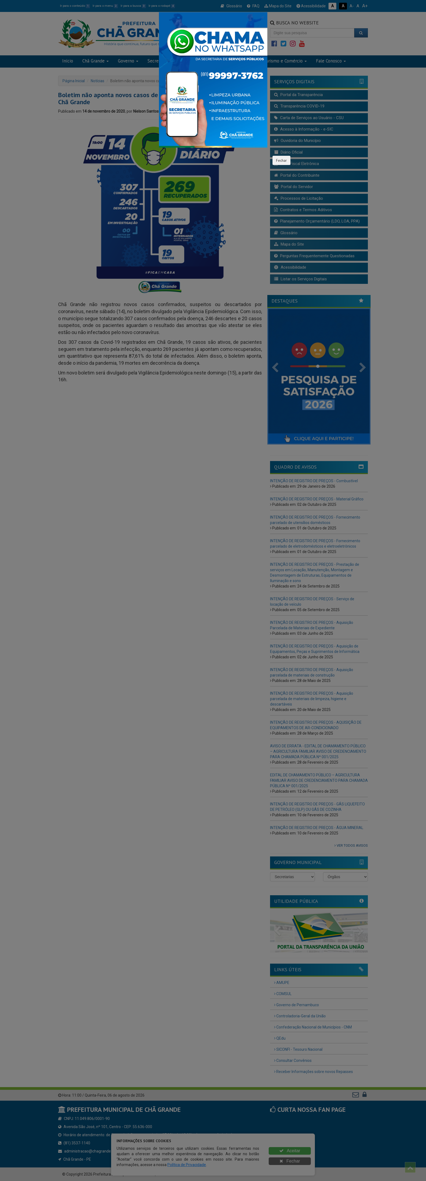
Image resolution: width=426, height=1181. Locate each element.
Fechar (281, 160)
